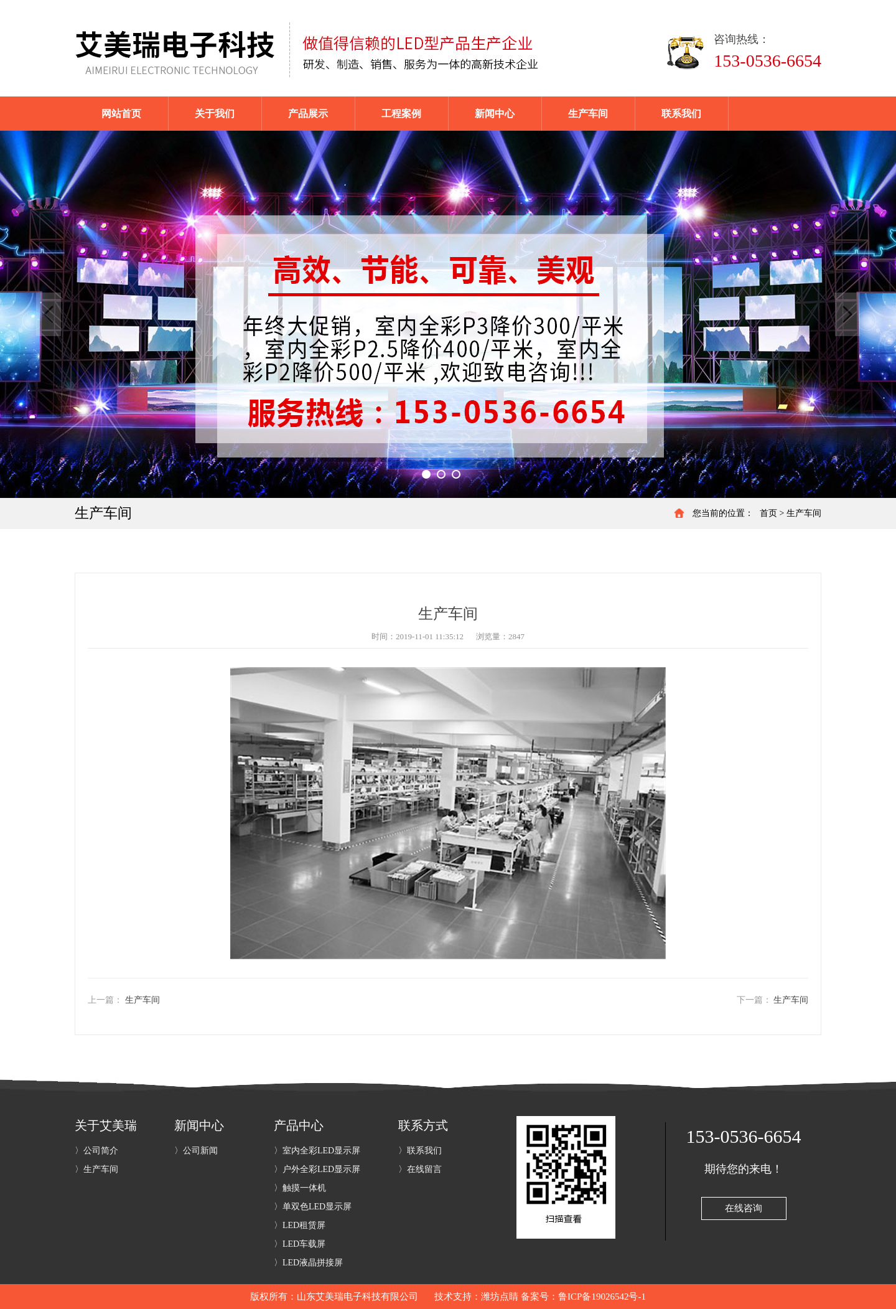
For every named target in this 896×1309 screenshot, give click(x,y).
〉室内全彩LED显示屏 (317, 1150)
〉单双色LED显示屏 (313, 1206)
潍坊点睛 (499, 1297)
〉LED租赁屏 (299, 1225)
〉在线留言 (420, 1169)
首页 (768, 513)
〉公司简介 (96, 1150)
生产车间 (803, 513)
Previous (48, 314)
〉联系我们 (420, 1150)
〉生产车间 (96, 1169)
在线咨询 (743, 1208)
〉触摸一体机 (300, 1188)
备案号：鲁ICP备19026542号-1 (583, 1297)
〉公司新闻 (196, 1150)
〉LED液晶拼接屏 (308, 1262)
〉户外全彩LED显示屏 (317, 1169)
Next (847, 314)
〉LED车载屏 (299, 1244)
